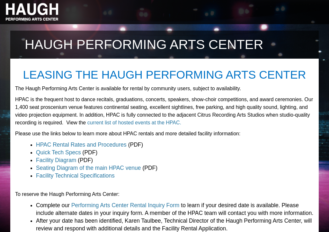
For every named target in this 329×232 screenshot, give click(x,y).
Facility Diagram (56, 160)
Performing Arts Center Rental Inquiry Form (125, 205)
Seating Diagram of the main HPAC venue (88, 168)
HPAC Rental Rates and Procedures (81, 144)
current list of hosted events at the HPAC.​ (134, 122)
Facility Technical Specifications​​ (75, 175)
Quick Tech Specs (58, 152)
